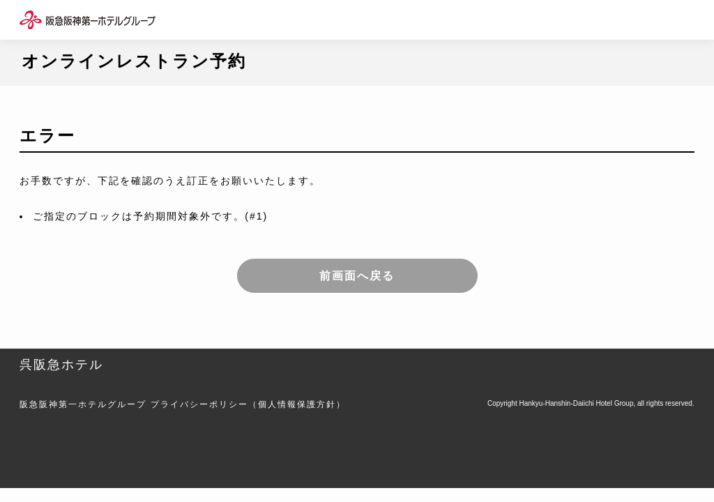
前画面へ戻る (357, 276)
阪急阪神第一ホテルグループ (83, 404)
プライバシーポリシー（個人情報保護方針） (248, 404)
